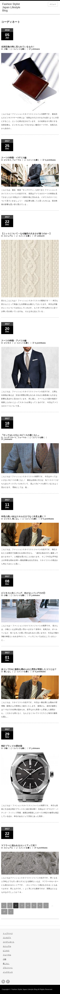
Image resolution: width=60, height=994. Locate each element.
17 (4, 912)
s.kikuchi (40, 236)
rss (3, 981)
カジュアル (8, 236)
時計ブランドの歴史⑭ (11, 746)
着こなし (15, 519)
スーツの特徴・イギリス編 (13, 157)
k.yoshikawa (50, 160)
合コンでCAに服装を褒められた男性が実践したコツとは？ (29, 669)
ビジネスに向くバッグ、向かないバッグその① (23, 593)
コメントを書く (19, 49)
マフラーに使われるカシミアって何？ (19, 845)
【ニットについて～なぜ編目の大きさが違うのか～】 (26, 233)
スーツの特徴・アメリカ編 (13, 340)
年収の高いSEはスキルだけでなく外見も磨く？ (23, 516)
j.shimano (35, 49)
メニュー (53, 4)
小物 (5, 49)
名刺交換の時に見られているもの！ (18, 46)
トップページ (8, 933)
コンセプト (7, 937)
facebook (8, 981)
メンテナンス (8, 972)
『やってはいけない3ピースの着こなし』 (20, 435)
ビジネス (7, 160)
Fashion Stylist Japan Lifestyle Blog (11, 7)
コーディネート (10, 437)
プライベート (8, 968)
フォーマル (16, 160)
